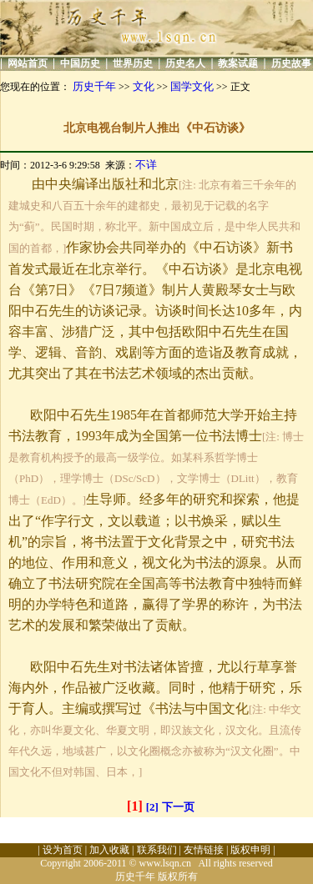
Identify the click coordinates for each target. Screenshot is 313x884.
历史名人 (185, 63)
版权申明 (250, 850)
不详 (146, 164)
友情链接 (204, 850)
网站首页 (28, 63)
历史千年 (94, 86)
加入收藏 (109, 850)
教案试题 (238, 63)
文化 (143, 86)
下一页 (178, 807)
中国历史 (80, 63)
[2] (152, 807)
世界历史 (133, 63)
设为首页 (63, 850)
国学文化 (192, 86)
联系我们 (157, 850)
